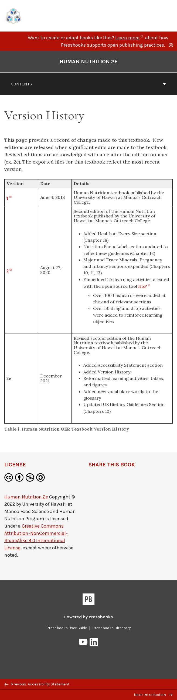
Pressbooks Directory (111, 628)
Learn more (129, 38)
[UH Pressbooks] (13, 15)
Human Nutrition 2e (26, 497)
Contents (88, 83)
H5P (144, 286)
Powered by (88, 616)
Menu (169, 16)
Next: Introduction (153, 694)
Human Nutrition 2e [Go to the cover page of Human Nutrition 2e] (89, 61)
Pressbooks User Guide (66, 628)
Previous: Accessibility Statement (37, 684)
